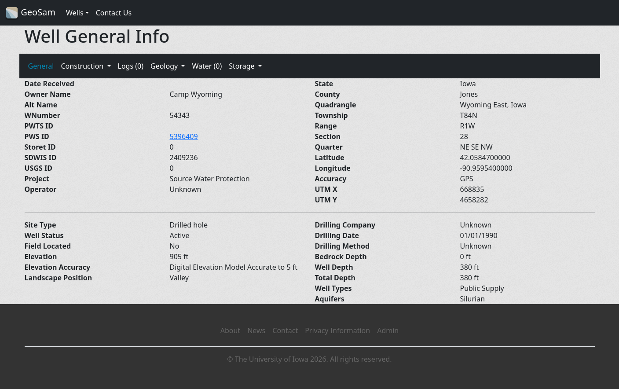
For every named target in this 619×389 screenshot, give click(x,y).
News (256, 330)
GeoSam (30, 13)
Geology (164, 66)
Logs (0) (130, 66)
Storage (242, 66)
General (41, 66)
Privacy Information (337, 330)
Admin (388, 330)
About (230, 330)
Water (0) (207, 66)
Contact (285, 330)
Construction (83, 66)
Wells (75, 13)
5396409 (184, 136)
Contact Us (114, 13)
